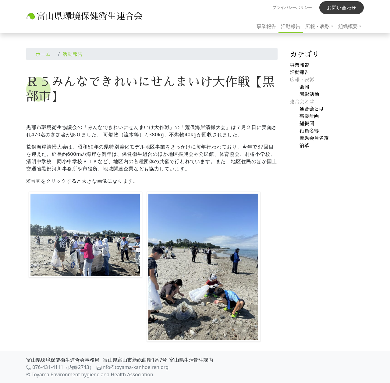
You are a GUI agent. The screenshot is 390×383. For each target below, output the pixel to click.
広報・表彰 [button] (317, 26)
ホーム (43, 54)
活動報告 (290, 26)
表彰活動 (309, 94)
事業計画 (309, 116)
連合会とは (312, 109)
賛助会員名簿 (314, 138)
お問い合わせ (341, 7)
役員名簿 (309, 131)
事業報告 (266, 26)
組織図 (307, 123)
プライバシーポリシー (292, 7)
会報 (304, 87)
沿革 (304, 145)
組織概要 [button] (348, 26)
